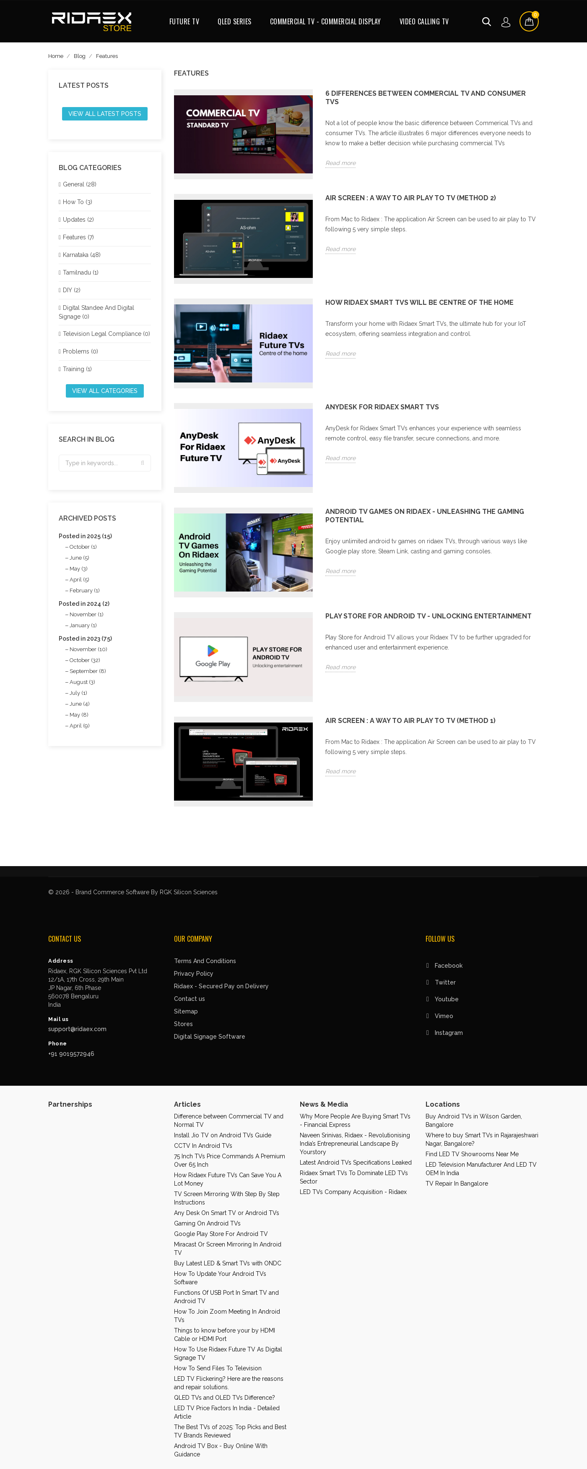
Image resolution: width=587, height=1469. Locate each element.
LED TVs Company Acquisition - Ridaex (353, 1192)
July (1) (78, 693)
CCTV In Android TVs (203, 1145)
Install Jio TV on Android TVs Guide (222, 1135)
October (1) (83, 547)
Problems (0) (80, 351)
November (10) (88, 649)
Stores (183, 1024)
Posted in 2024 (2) (84, 603)
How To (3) (77, 202)
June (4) (80, 704)
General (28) (79, 184)
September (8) (88, 671)
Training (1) (77, 369)
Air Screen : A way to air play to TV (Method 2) (410, 198)
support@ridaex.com (77, 1029)
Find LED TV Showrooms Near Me (472, 1154)
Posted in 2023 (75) (85, 638)
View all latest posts (104, 113)
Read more (340, 163)
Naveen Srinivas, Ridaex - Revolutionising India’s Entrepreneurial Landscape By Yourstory (355, 1143)
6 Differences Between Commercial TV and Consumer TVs (425, 97)
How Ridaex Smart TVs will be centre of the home (419, 302)
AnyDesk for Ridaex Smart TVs (382, 407)
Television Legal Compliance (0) (106, 333)
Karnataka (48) (82, 254)
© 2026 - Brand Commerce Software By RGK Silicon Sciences (133, 892)
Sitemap (186, 1011)
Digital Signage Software (209, 1036)
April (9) (80, 726)
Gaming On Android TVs (207, 1223)
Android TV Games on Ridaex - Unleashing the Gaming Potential (424, 516)
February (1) (85, 590)
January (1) (83, 625)
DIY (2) (72, 290)
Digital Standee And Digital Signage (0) (96, 312)
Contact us (189, 998)
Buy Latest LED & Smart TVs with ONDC (227, 1263)
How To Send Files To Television (218, 1368)
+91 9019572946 (71, 1053)
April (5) (79, 579)
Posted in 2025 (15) (85, 536)
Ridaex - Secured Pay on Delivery (221, 986)
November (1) (87, 614)
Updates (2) (78, 219)
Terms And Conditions (205, 961)
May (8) (79, 715)
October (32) (85, 660)
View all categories (105, 391)
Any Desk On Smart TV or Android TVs (226, 1213)
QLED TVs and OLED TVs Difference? (224, 1397)
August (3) (82, 682)
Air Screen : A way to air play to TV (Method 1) (410, 721)
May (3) (79, 569)
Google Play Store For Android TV (221, 1234)
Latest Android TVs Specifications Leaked (356, 1162)
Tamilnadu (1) (81, 272)
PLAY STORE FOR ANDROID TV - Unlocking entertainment (428, 616)
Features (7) (78, 237)
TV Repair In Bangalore (457, 1183)
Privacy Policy (193, 973)
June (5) (79, 558)
